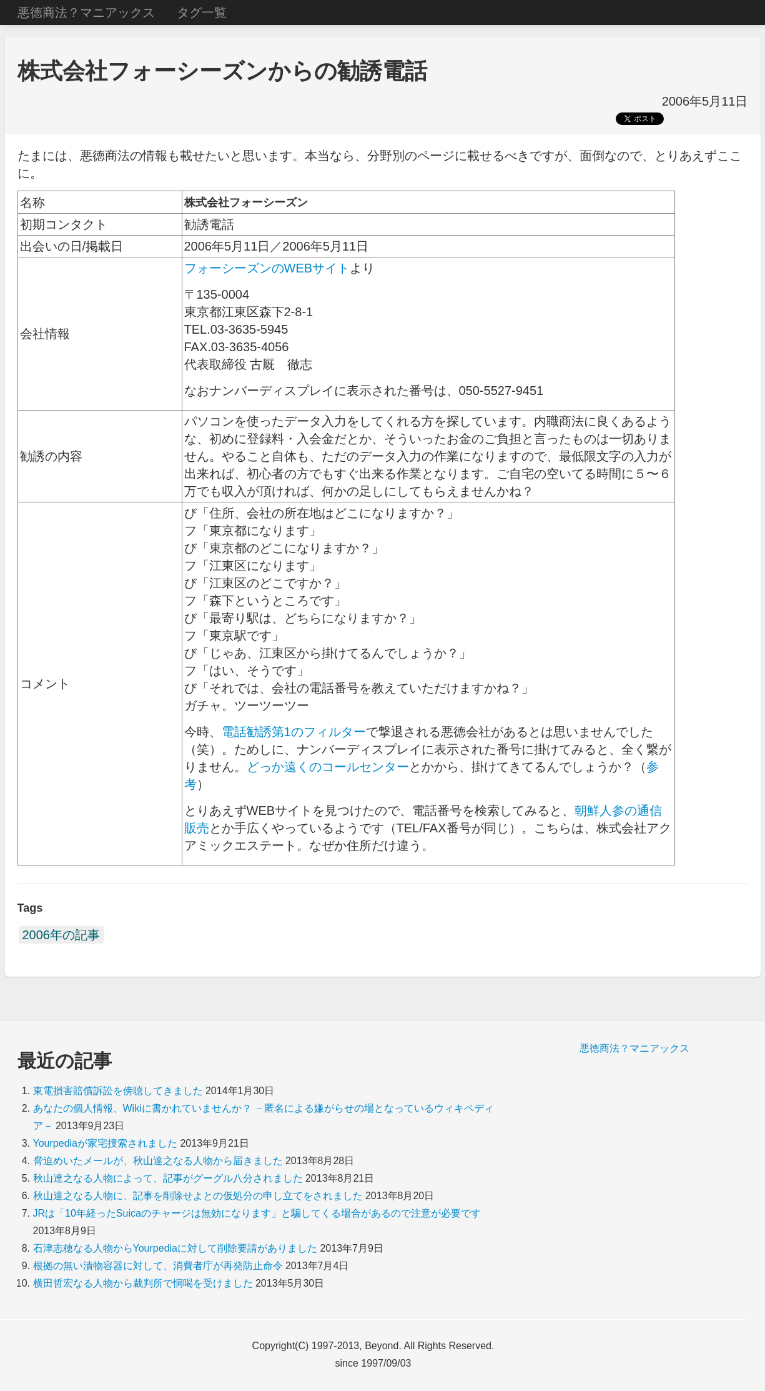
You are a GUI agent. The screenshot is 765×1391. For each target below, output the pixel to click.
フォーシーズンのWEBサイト (267, 268)
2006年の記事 (61, 935)
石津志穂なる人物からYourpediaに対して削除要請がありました (175, 1248)
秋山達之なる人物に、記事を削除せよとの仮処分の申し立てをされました (198, 1195)
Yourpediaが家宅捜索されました (105, 1143)
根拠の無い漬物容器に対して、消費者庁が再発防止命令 (158, 1265)
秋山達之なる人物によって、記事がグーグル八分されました (168, 1178)
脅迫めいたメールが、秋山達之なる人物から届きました (158, 1160)
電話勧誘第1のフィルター (294, 732)
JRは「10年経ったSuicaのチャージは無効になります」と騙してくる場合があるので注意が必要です (257, 1213)
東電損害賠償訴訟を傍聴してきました (118, 1090)
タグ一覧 (202, 12)
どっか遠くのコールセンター (328, 767)
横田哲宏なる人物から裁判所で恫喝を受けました (143, 1283)
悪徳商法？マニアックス (86, 12)
